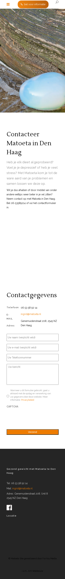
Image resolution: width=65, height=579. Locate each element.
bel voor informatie (33, 4)
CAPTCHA (12, 406)
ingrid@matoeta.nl (31, 314)
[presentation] (33, 417)
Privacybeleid (27, 400)
